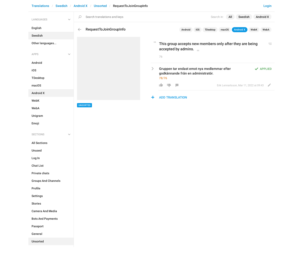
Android (185, 29)
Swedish (61, 6)
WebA (266, 29)
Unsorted (100, 6)
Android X (81, 6)
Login (267, 6)
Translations (40, 6)
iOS (197, 29)
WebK (254, 29)
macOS (225, 29)
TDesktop (210, 29)
